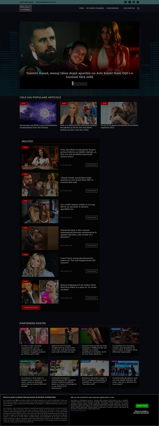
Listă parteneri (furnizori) (78, 410)
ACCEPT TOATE (142, 406)
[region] (79, 410)
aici (9, 416)
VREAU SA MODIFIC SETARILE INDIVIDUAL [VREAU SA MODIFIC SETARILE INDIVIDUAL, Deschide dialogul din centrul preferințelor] (141, 412)
